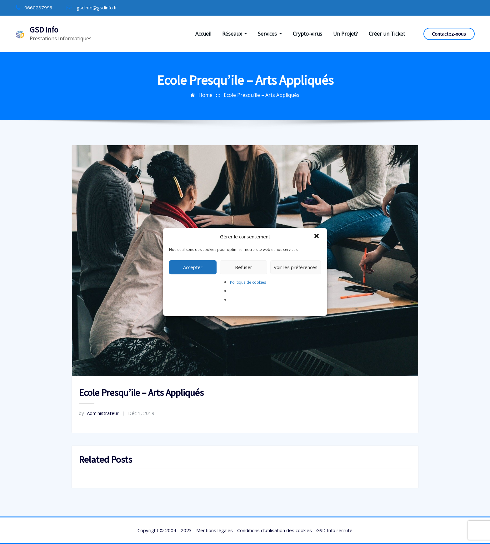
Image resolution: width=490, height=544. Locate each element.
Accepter (192, 267)
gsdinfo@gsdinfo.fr (97, 7)
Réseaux (234, 33)
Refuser (243, 267)
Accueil (203, 33)
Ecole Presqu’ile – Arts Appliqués (261, 95)
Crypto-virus (307, 33)
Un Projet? (345, 33)
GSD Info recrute (334, 530)
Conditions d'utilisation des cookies (274, 530)
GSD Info (44, 30)
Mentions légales (214, 530)
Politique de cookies (248, 282)
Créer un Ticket (387, 33)
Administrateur (99, 413)
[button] (317, 236)
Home (205, 95)
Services (270, 33)
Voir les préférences (296, 267)
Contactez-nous (449, 34)
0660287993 (38, 7)
